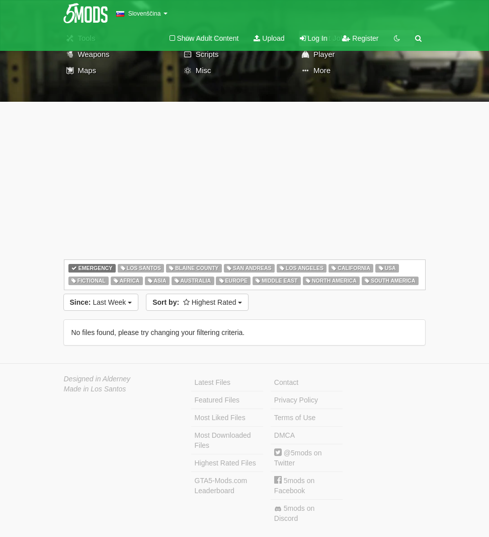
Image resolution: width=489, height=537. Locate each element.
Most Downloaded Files (223, 440)
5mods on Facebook (294, 485)
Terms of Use (294, 418)
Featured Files (217, 400)
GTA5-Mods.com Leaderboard (221, 486)
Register (360, 38)
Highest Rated (197, 302)
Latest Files (213, 382)
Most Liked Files (220, 418)
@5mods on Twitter (298, 457)
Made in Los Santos (95, 389)
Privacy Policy (296, 400)
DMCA (284, 435)
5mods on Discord (294, 513)
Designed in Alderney (97, 379)
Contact (286, 382)
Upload (269, 38)
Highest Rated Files (225, 463)
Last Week (101, 302)
